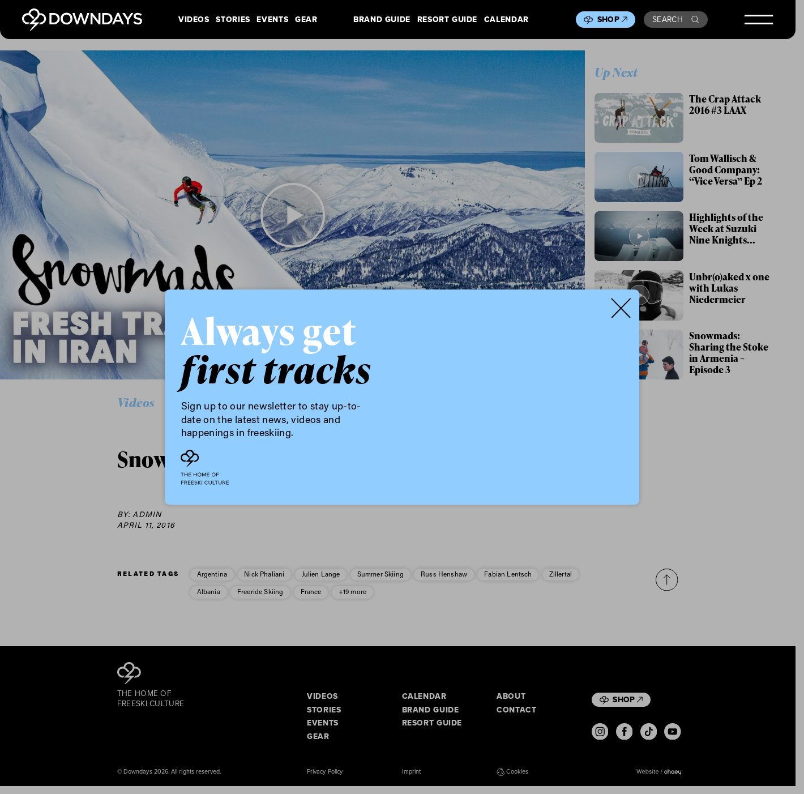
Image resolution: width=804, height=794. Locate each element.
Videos (193, 20)
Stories (233, 20)
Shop (612, 19)
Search (675, 19)
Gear (306, 20)
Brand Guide (381, 20)
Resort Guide (447, 20)
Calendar (506, 20)
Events (272, 20)
